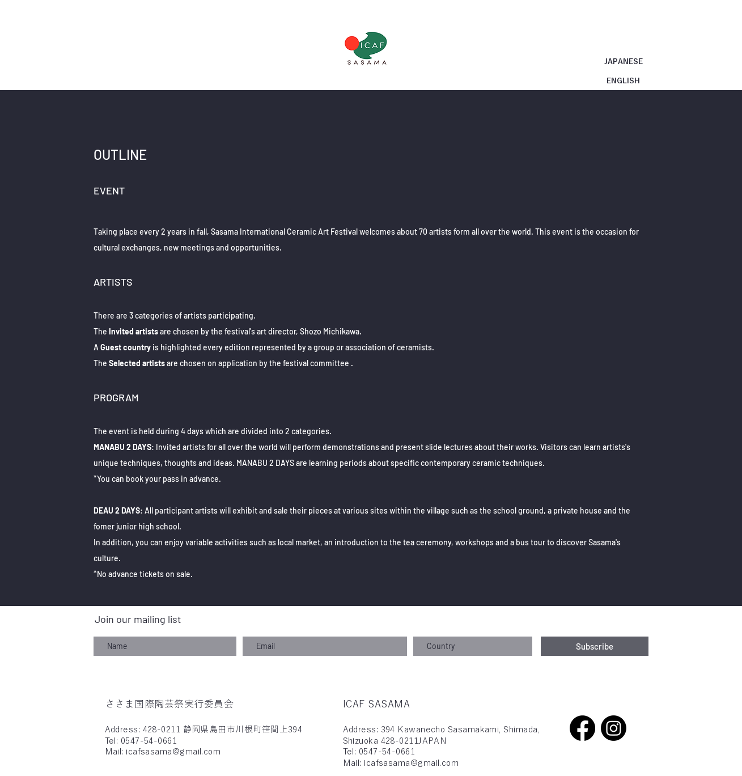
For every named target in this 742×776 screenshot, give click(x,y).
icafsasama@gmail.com (173, 751)
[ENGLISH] (623, 81)
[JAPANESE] (623, 62)
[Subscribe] (594, 646)
